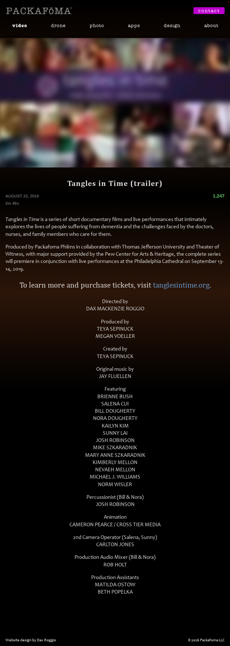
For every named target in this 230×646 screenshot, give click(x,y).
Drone (58, 25)
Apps (134, 25)
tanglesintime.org (181, 284)
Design (172, 25)
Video (19, 26)
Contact (209, 10)
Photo (97, 25)
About (211, 25)
